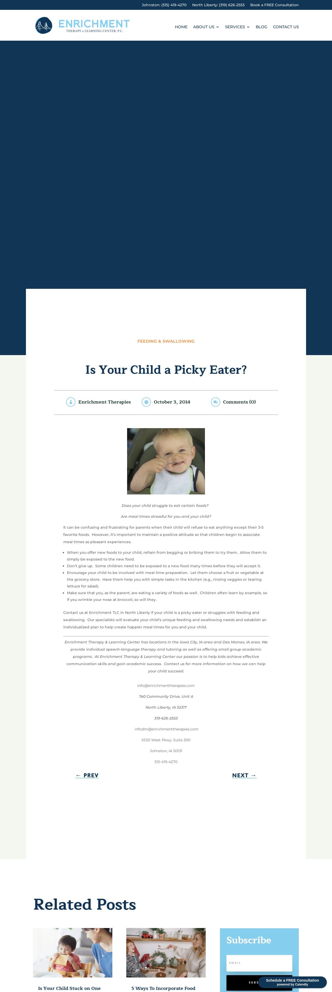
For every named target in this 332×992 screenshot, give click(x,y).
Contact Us (286, 27)
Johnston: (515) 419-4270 (164, 5)
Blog (261, 27)
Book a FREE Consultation (274, 5)
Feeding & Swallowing (166, 341)
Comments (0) (239, 402)
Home (181, 27)
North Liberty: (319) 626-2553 (218, 5)
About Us (203, 27)
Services (235, 27)
